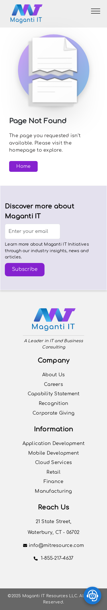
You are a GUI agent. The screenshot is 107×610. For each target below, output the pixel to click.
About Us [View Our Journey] (53, 374)
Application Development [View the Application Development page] (54, 443)
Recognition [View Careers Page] (53, 403)
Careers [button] (53, 384)
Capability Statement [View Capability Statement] (54, 393)
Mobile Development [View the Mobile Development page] (53, 453)
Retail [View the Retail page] (53, 472)
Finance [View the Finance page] (54, 481)
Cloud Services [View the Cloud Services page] (53, 462)
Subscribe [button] (24, 269)
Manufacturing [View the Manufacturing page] (53, 491)
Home (23, 166)
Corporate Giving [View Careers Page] (53, 413)
